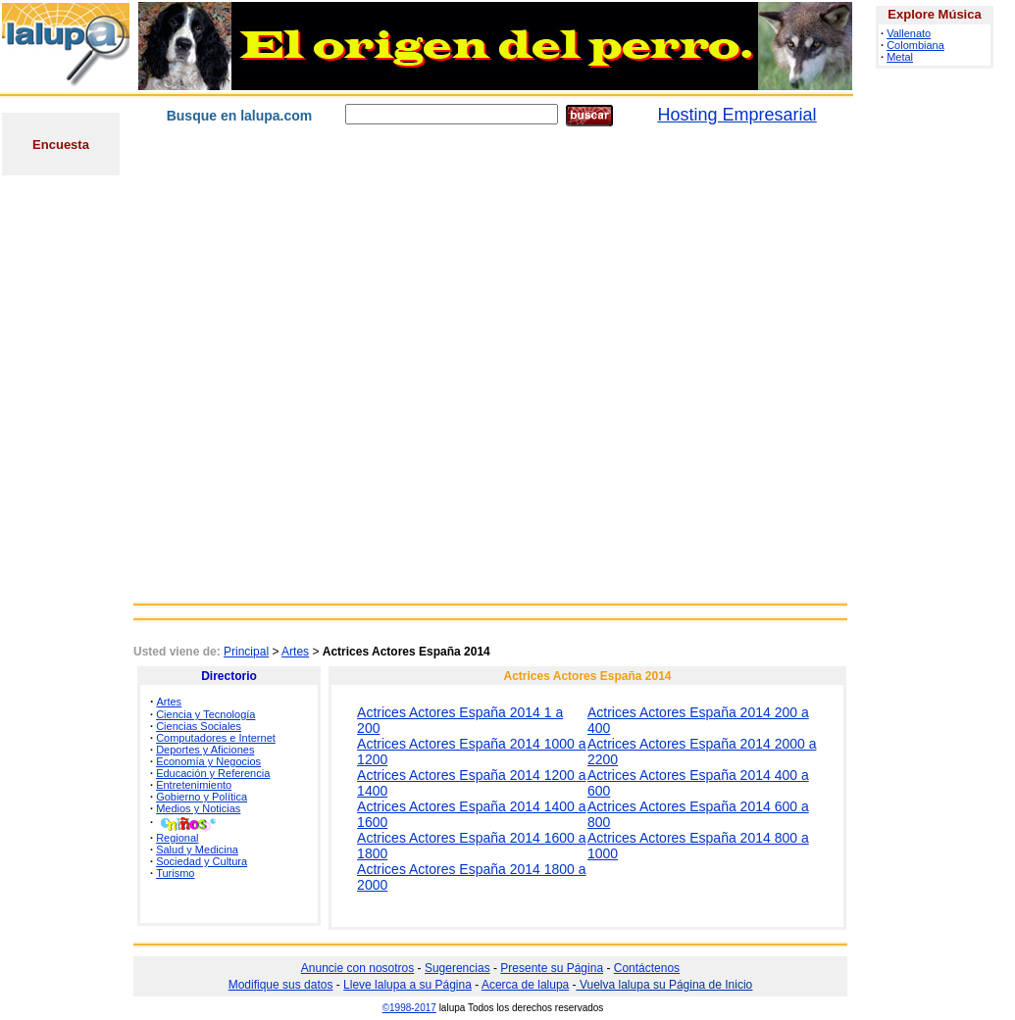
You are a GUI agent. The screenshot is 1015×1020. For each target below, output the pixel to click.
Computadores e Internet (216, 738)
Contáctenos (647, 968)
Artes (295, 651)
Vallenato (909, 33)
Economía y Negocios (208, 761)
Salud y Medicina (197, 849)
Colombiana (915, 45)
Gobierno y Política (201, 796)
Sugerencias (457, 968)
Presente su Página (551, 968)
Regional (177, 838)
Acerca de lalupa (525, 985)
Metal (900, 57)
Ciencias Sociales (198, 726)
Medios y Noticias (198, 808)
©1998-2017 (409, 1007)
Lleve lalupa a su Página (407, 985)
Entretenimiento (193, 785)
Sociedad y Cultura (201, 861)
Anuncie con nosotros (357, 968)
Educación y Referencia (213, 773)
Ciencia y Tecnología (205, 714)
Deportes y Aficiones (205, 749)
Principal (246, 651)
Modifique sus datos (280, 985)
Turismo (175, 873)
